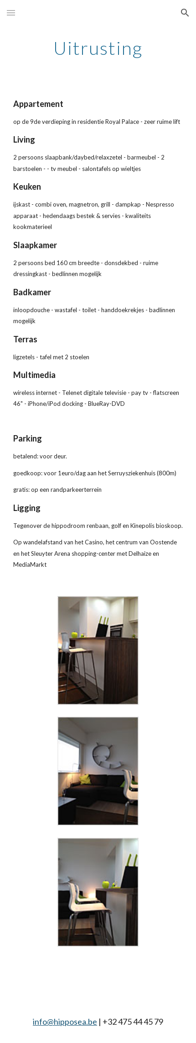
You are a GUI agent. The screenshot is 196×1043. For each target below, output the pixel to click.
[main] (98, 48)
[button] (11, 12)
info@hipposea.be (65, 1021)
